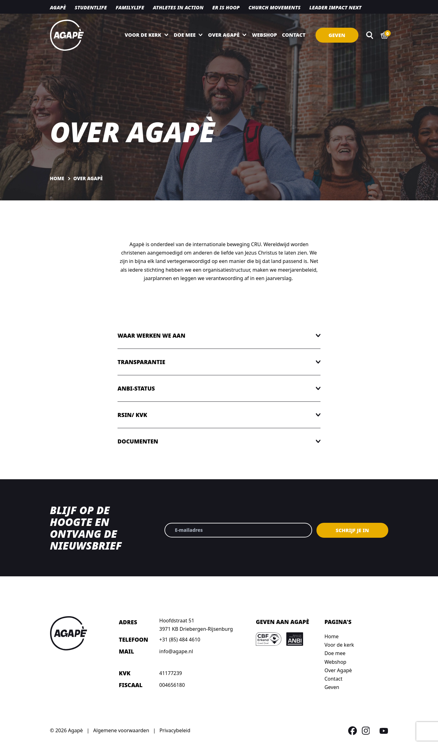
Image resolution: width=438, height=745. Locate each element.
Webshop (264, 34)
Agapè (58, 7)
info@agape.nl (176, 651)
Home (332, 636)
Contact (294, 34)
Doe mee (185, 34)
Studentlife (91, 7)
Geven (337, 35)
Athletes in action (178, 7)
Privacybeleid (174, 730)
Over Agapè (223, 34)
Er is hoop (226, 7)
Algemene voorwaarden (121, 730)
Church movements (274, 7)
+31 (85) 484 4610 (179, 639)
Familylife (130, 7)
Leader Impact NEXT (335, 7)
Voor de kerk (143, 34)
